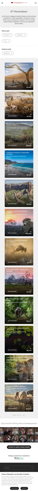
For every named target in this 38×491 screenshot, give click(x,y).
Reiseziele (7, 35)
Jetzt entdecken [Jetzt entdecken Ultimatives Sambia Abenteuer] (12, 402)
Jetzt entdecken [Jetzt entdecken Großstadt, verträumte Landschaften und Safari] (12, 172)
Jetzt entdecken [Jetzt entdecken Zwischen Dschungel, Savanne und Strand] (12, 315)
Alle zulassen (14, 488)
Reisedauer (21, 35)
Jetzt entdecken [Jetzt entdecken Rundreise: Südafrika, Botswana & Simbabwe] (12, 229)
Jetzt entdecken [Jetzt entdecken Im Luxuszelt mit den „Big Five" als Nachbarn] (12, 287)
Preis (6, 41)
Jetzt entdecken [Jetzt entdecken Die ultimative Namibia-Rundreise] (12, 201)
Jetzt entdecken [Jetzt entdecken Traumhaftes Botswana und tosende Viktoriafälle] (12, 344)
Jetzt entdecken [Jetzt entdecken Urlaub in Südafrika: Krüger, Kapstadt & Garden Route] (12, 114)
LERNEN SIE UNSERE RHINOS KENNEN (19, 440)
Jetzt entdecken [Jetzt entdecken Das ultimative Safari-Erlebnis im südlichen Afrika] (12, 143)
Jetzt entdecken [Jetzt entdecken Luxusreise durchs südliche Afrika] (12, 373)
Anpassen (24, 488)
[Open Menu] (2, 3)
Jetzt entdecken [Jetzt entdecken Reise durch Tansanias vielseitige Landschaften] (12, 258)
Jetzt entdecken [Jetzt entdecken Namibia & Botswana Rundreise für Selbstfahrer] (12, 86)
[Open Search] (35, 3)
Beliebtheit (8, 53)
